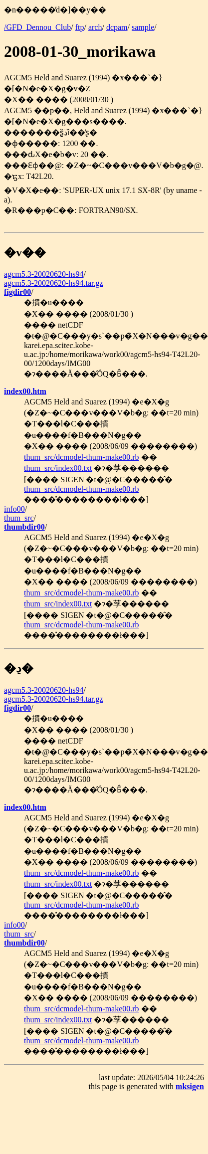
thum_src (19, 518)
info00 (14, 509)
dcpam (117, 27)
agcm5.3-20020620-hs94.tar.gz (53, 283)
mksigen (190, 1086)
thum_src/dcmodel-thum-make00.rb (81, 457)
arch (95, 27)
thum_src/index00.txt (58, 468)
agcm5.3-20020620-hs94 (44, 274)
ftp (79, 27)
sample (143, 27)
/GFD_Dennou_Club (37, 27)
